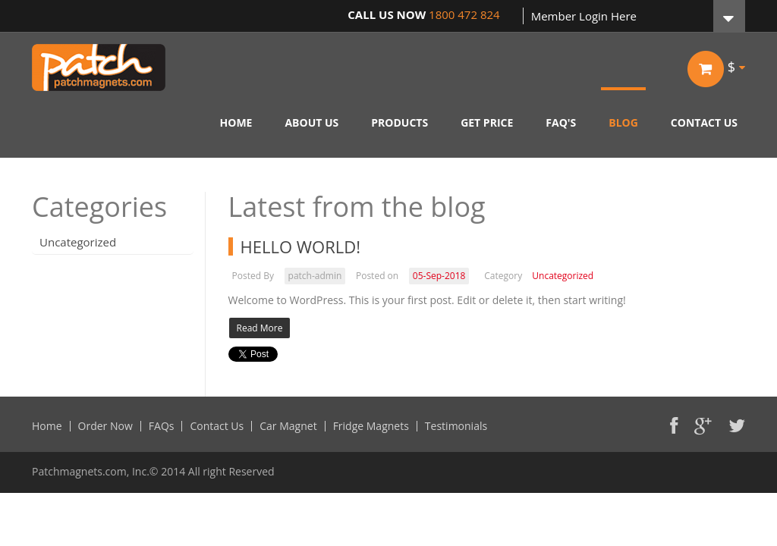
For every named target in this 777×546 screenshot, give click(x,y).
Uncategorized (77, 241)
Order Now (105, 426)
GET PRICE (487, 122)
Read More (260, 328)
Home (47, 426)
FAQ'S (561, 122)
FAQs (162, 426)
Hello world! (301, 246)
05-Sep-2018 (439, 275)
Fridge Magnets (371, 426)
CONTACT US (704, 122)
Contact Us (217, 426)
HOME (236, 122)
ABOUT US (311, 122)
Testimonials (456, 426)
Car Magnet (288, 426)
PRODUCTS (399, 122)
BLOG (623, 122)
